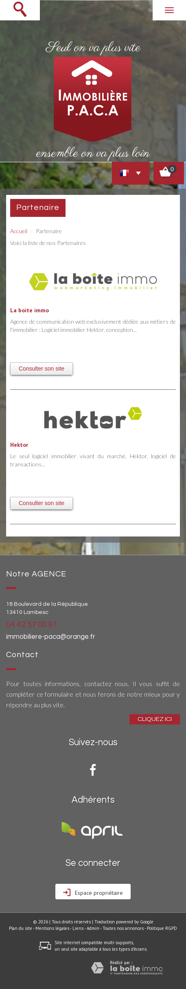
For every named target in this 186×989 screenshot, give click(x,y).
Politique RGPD (162, 928)
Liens (77, 928)
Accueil (18, 230)
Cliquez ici (155, 719)
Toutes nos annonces (123, 928)
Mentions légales (52, 928)
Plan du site (20, 928)
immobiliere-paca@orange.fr (50, 636)
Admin (93, 928)
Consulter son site (41, 368)
